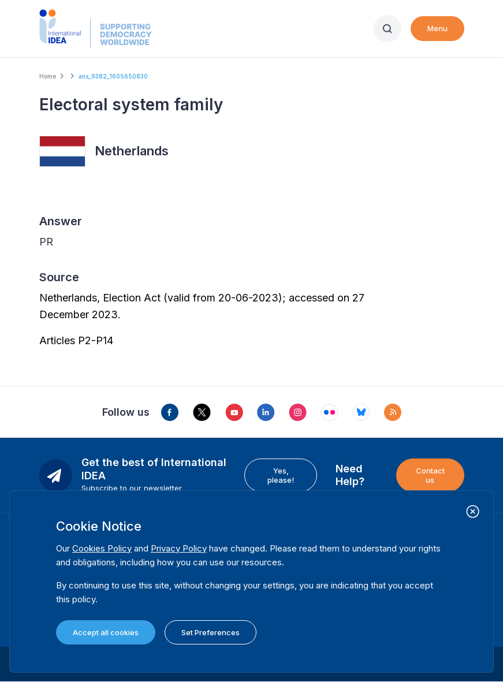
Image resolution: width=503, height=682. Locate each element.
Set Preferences (210, 632)
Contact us (430, 475)
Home (47, 76)
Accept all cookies (106, 632)
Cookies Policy (102, 548)
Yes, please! (280, 475)
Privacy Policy (179, 548)
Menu (437, 28)
